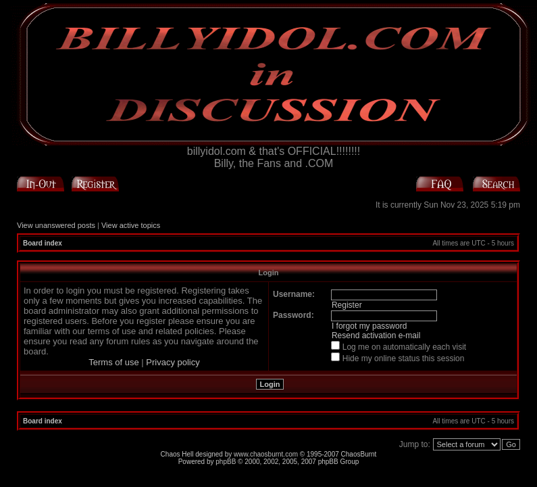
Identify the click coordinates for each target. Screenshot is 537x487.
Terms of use (113, 362)
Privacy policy (172, 362)
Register (347, 305)
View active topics (130, 225)
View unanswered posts (56, 225)
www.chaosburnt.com (266, 454)
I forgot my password (369, 326)
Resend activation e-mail (376, 335)
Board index (42, 243)
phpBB (225, 461)
